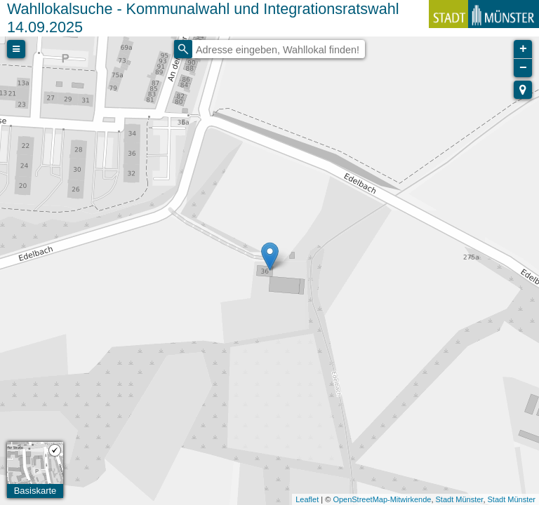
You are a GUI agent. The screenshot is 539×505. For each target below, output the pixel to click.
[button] (523, 90)
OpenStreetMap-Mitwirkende (382, 499)
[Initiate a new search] (183, 49)
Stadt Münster (460, 499)
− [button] (523, 68)
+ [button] (523, 49)
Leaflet (307, 499)
